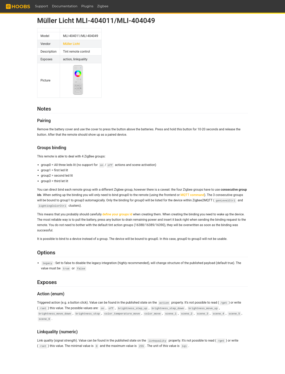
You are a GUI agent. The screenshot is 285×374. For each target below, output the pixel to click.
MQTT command (192, 195)
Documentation (64, 6)
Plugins (87, 6)
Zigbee (102, 6)
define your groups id (117, 214)
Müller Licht (71, 44)
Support (41, 6)
